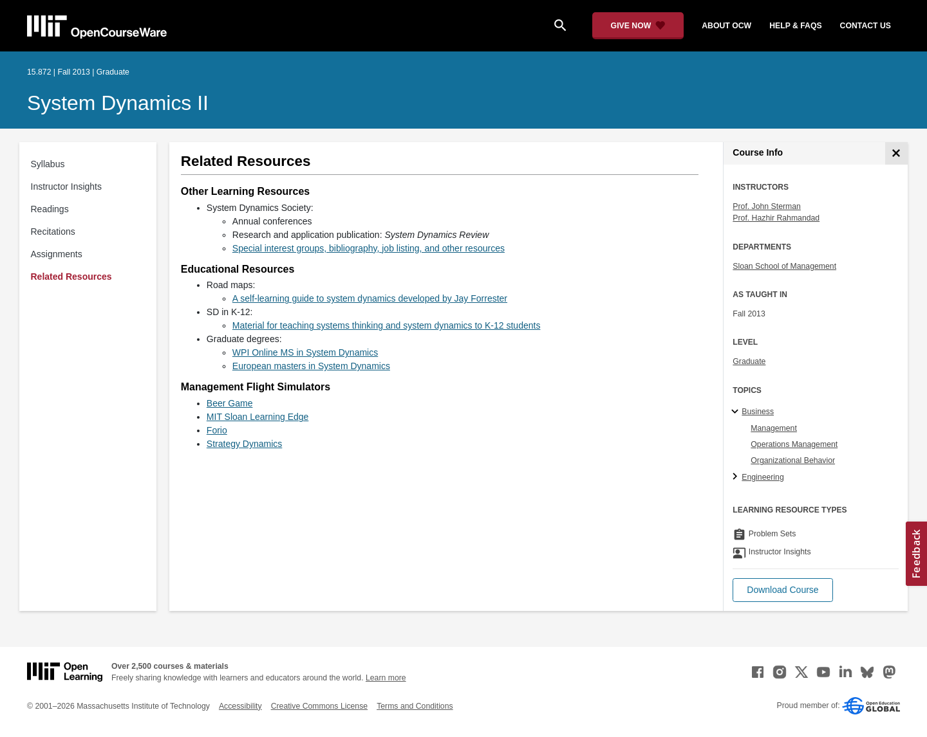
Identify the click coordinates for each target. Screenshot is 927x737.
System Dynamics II (118, 102)
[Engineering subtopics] (736, 477)
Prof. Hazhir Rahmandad (776, 218)
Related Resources (71, 276)
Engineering (762, 477)
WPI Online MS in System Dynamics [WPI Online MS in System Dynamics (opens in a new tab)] (305, 352)
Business (758, 411)
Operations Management (794, 444)
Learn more (386, 677)
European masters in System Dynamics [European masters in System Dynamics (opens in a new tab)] (311, 366)
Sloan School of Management (784, 266)
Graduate (749, 361)
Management (774, 428)
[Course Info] (896, 153)
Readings (50, 209)
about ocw (726, 25)
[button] (782, 590)
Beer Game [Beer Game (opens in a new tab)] (230, 403)
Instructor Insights (66, 186)
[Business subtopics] (736, 412)
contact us (865, 25)
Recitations (53, 231)
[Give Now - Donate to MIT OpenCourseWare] (638, 25)
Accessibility (240, 706)
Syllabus (48, 164)
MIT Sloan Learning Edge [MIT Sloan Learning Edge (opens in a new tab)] (258, 417)
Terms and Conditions (415, 706)
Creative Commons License (319, 706)
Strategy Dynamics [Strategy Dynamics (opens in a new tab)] (244, 444)
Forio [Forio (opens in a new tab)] (217, 430)
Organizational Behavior (793, 460)
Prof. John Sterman (767, 206)
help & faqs (795, 25)
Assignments (56, 254)
